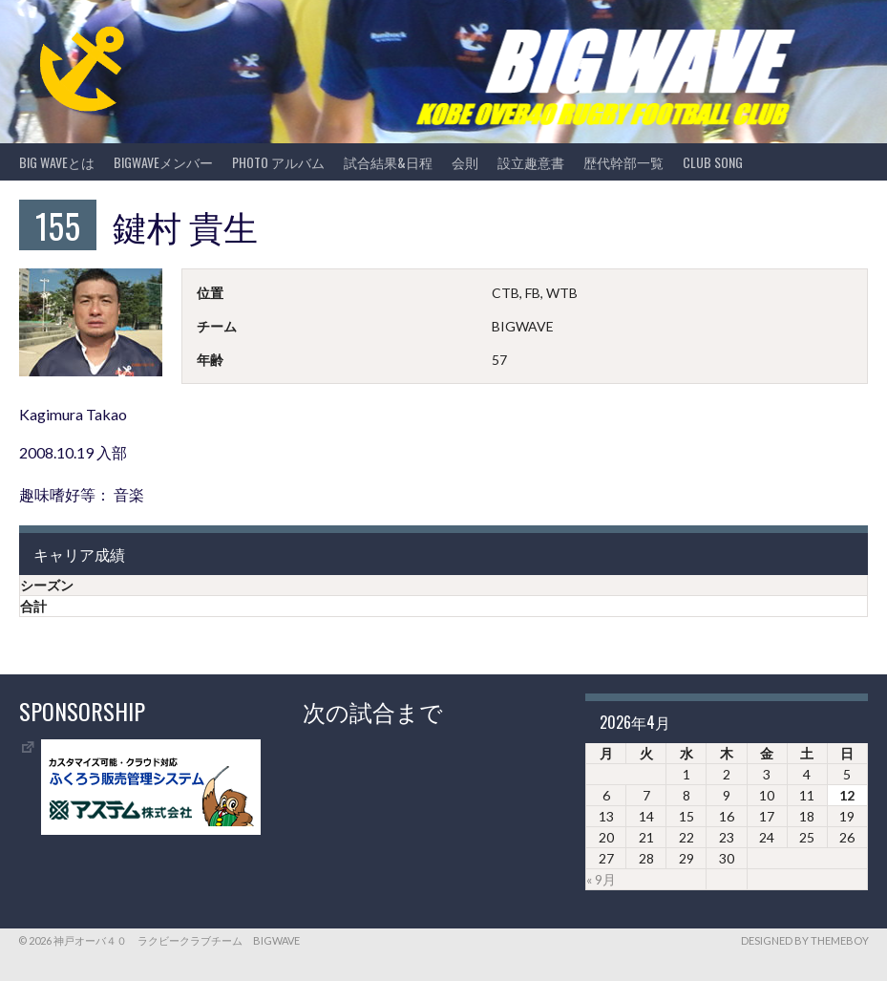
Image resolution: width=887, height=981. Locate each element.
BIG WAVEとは (57, 162)
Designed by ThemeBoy (805, 940)
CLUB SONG (713, 162)
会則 (465, 162)
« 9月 (601, 879)
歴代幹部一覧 (623, 162)
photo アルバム (278, 162)
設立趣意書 (530, 162)
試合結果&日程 (388, 162)
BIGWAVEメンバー (163, 162)
